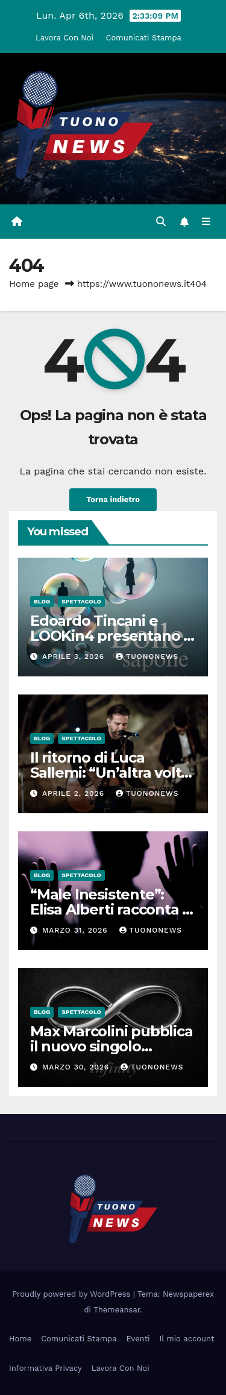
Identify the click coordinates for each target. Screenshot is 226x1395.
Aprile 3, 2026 (74, 656)
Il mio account (187, 1338)
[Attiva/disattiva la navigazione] (206, 221)
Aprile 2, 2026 (74, 793)
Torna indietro (113, 499)
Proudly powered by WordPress (72, 1294)
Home (20, 1338)
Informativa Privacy (45, 1368)
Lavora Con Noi (64, 37)
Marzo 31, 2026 (76, 930)
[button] (161, 221)
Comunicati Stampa (143, 37)
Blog (42, 601)
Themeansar (116, 1309)
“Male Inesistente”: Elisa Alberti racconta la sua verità (112, 909)
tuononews (147, 656)
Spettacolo (81, 601)
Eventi (138, 1338)
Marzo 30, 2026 (77, 1067)
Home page (34, 284)
